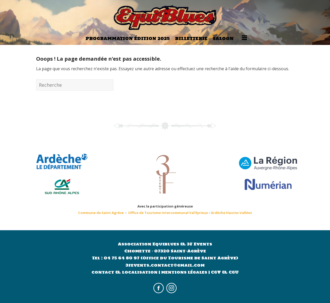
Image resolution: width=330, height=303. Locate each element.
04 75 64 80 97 (122, 258)
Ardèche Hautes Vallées (231, 212)
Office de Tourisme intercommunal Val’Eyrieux (168, 212)
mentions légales (184, 272)
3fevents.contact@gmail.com (165, 265)
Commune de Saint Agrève (101, 212)
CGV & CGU (225, 272)
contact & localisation (125, 272)
